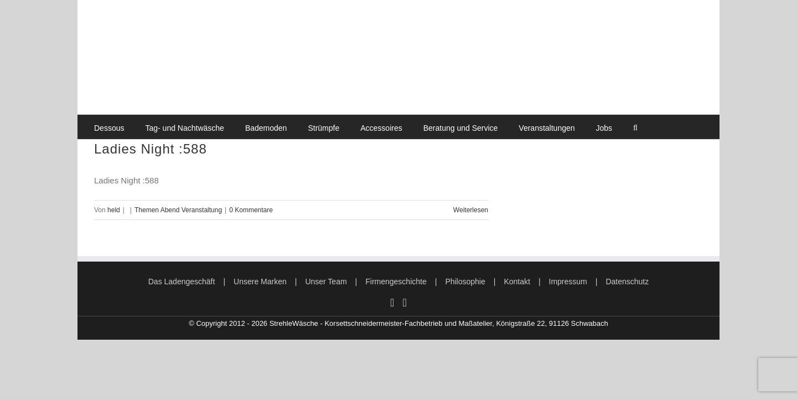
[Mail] (405, 302)
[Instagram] (392, 302)
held (113, 210)
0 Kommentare (251, 210)
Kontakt (517, 281)
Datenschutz (627, 281)
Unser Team (325, 281)
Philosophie (465, 281)
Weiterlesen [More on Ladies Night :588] (470, 210)
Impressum (568, 281)
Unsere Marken (260, 281)
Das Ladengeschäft (181, 281)
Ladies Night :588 (150, 148)
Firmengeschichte (396, 281)
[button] (635, 127)
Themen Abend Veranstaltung (178, 210)
